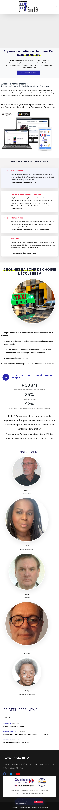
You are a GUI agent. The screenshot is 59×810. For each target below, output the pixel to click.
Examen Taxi (7, 723)
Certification (14, 807)
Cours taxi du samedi (9, 731)
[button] (56, 7)
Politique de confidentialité (40, 807)
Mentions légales (25, 807)
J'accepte (39, 802)
